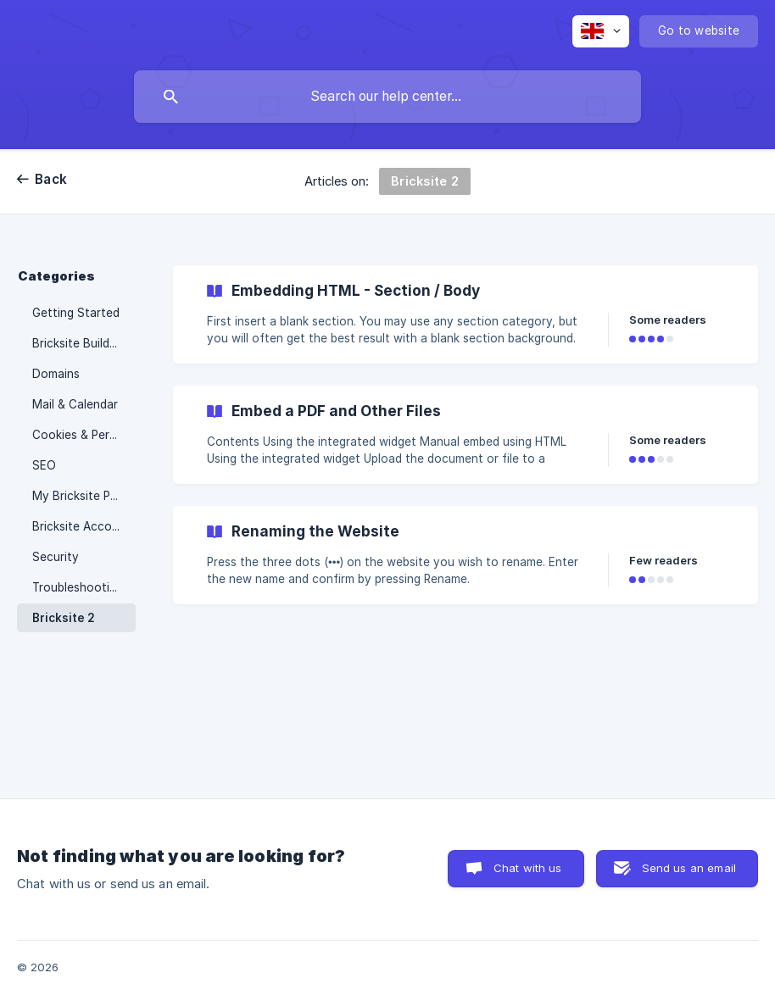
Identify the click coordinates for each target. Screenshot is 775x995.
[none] (600, 31)
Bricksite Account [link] (81, 526)
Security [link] (55, 557)
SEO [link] (44, 465)
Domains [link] (56, 374)
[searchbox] (387, 96)
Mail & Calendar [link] (75, 404)
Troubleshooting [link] (77, 587)
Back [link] (51, 179)
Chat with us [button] (527, 868)
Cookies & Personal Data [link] (84, 435)
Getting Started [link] (76, 313)
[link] (465, 314)
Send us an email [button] (689, 868)
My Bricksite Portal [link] (84, 496)
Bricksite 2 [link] (63, 618)
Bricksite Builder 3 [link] (81, 343)
